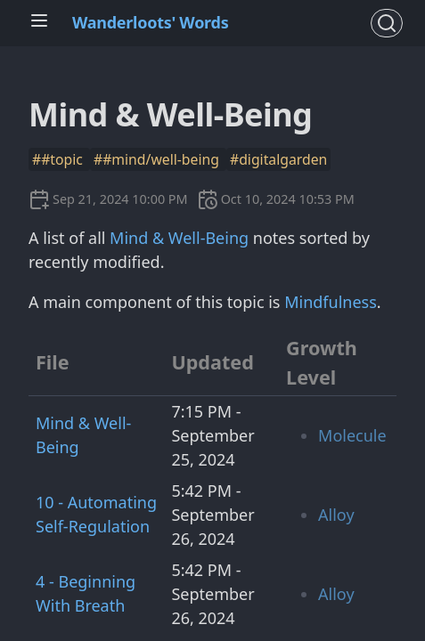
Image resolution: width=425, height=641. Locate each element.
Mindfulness (330, 301)
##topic (59, 159)
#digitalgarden (278, 159)
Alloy (336, 514)
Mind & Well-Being (179, 237)
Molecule (352, 435)
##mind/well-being (158, 159)
